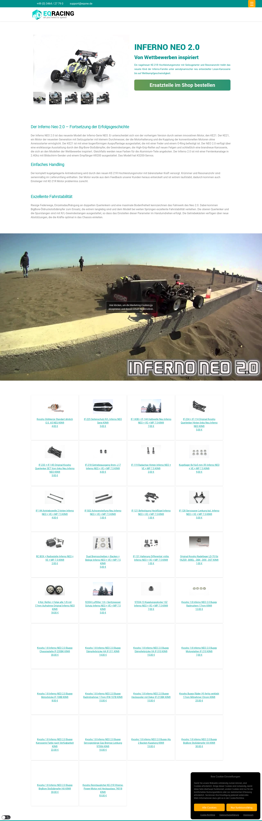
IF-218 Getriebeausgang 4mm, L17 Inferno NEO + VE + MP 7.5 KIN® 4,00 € (103, 468)
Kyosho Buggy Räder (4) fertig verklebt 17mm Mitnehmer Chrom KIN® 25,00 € (199, 697)
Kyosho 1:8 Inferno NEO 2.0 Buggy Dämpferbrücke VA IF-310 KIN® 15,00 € (151, 651)
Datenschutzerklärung (229, 815)
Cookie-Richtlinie (207, 815)
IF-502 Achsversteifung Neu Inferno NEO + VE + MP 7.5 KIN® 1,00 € (103, 514)
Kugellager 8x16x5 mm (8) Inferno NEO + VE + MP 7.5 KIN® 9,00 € (199, 468)
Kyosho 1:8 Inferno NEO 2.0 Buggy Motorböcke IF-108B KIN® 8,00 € (55, 697)
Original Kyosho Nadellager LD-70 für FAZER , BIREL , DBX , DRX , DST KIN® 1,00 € (199, 560)
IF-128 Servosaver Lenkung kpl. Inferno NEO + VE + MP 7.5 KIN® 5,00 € (199, 514)
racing (58, 13)
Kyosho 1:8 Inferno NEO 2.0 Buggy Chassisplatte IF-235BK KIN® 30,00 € (55, 651)
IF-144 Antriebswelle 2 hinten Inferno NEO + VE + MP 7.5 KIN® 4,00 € (55, 514)
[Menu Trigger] (251, 3)
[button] (6, 817)
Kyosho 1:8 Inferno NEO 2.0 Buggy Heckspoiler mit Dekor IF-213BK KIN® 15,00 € (151, 697)
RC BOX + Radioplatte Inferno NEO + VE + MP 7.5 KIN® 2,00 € (55, 560)
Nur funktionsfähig (241, 807)
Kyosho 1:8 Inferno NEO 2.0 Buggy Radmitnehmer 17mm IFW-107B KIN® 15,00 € (103, 697)
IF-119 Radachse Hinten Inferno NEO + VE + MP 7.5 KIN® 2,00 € (151, 468)
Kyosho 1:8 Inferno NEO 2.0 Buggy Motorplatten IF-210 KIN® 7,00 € (199, 651)
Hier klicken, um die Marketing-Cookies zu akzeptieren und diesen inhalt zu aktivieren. (131, 307)
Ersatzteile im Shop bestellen (182, 85)
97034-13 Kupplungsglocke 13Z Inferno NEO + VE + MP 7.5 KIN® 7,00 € (151, 605)
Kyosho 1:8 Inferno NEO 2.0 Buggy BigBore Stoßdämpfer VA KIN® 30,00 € (199, 743)
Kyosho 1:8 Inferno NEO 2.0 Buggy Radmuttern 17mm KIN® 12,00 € (199, 605)
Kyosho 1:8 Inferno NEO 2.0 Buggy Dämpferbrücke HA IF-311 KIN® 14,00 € (103, 651)
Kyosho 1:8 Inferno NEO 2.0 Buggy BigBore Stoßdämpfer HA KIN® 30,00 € (55, 788)
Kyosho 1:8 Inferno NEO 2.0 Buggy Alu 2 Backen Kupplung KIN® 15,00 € (151, 743)
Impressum (248, 815)
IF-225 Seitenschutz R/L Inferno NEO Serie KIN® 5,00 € (103, 423)
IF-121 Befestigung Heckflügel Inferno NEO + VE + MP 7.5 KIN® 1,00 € (151, 514)
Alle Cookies (209, 807)
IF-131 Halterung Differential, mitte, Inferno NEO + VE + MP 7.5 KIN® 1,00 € (151, 560)
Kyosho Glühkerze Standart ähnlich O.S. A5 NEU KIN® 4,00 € (55, 423)
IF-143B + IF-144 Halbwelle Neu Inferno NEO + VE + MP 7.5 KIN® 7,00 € (151, 423)
